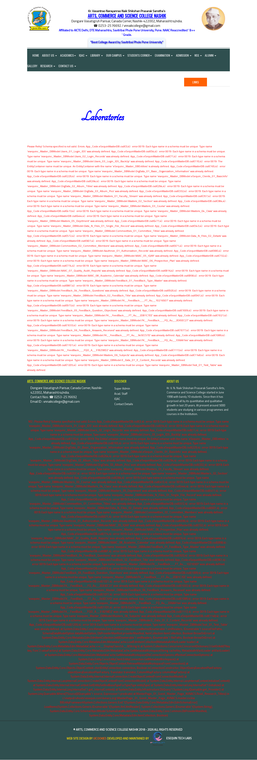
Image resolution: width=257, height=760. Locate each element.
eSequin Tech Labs (170, 738)
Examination (165, 55)
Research (48, 66)
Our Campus (116, 55)
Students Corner (140, 55)
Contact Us (67, 66)
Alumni (212, 55)
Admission (185, 55)
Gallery (32, 66)
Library (97, 55)
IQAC (83, 55)
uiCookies (100, 738)
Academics (68, 55)
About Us (49, 55)
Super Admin (122, 388)
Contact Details (123, 404)
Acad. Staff (120, 394)
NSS (199, 55)
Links (195, 82)
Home (33, 55)
